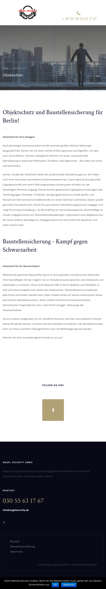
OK (55, 585)
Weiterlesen (69, 585)
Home (6, 68)
